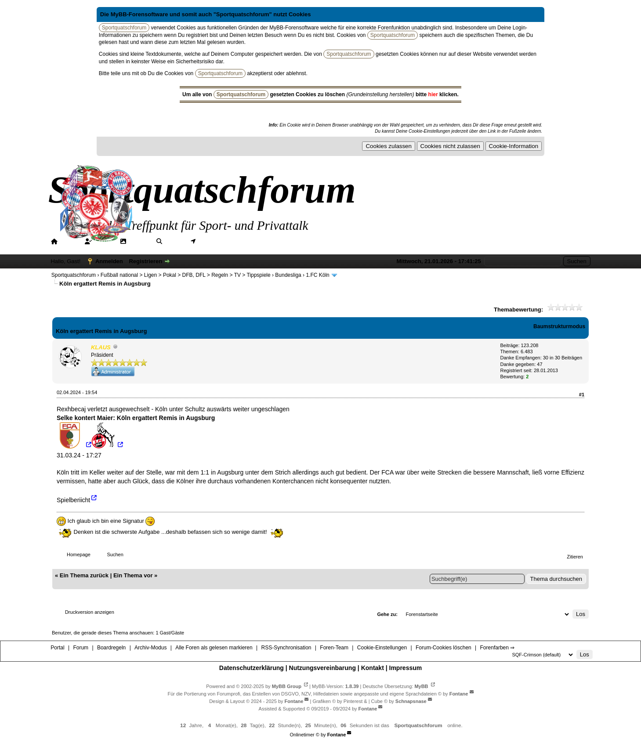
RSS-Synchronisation (286, 648)
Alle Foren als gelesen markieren (213, 648)
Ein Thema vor (133, 575)
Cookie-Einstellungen (382, 648)
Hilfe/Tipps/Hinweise (278, 241)
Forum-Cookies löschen (443, 648)
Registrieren (145, 261)
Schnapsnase (411, 701)
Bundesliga (288, 275)
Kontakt (372, 667)
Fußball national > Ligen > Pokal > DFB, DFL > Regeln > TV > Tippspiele (186, 275)
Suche (174, 241)
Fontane (458, 693)
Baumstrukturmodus (559, 326)
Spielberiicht (73, 499)
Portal (69, 241)
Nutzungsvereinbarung (322, 667)
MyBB (421, 685)
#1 (581, 394)
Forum (103, 241)
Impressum (405, 667)
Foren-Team (334, 648)
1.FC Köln (317, 275)
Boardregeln (111, 648)
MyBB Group (286, 685)
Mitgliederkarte (219, 241)
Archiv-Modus (150, 648)
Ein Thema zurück (84, 575)
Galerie (139, 241)
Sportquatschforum (73, 275)
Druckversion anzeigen (89, 612)
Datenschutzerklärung (251, 667)
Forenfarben (340, 241)
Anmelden (109, 261)
